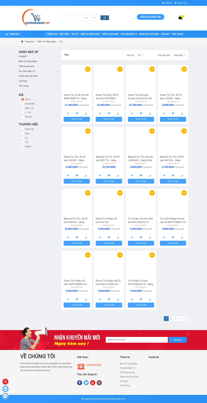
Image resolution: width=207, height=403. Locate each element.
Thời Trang (24, 86)
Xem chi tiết (76, 119)
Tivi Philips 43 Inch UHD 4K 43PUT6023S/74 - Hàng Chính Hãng (140, 222)
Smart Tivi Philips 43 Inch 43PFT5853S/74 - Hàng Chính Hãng (75, 284)
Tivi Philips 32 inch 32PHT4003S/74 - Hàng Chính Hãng (140, 284)
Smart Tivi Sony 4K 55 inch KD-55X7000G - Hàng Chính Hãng (107, 98)
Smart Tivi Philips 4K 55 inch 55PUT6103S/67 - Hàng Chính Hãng (108, 284)
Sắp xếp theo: (164, 55)
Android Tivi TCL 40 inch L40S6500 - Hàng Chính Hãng (140, 160)
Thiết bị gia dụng (26, 66)
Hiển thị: (130, 55)
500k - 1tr (28, 108)
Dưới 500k (29, 104)
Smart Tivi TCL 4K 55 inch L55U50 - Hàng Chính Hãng (171, 98)
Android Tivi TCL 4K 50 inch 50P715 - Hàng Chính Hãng (107, 160)
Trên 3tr (28, 117)
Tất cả (27, 99)
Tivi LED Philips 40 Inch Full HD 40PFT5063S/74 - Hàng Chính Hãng (172, 222)
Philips (27, 146)
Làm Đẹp (23, 81)
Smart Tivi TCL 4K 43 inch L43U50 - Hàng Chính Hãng (74, 160)
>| (185, 318)
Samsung (28, 129)
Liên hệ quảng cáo (150, 17)
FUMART (23, 56)
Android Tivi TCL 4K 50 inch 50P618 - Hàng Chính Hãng (172, 160)
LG (26, 138)
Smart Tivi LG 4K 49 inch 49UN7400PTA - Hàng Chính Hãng (76, 98)
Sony (27, 133)
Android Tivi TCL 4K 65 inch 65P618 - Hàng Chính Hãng (75, 222)
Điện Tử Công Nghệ (28, 61)
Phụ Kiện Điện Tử (27, 71)
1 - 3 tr (27, 112)
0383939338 (94, 365)
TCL (26, 142)
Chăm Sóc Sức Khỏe (28, 76)
